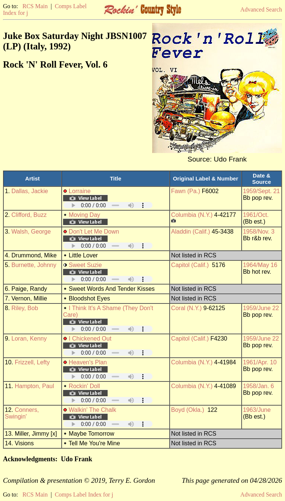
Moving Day (84, 215)
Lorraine (80, 191)
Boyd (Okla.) (187, 410)
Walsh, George (31, 231)
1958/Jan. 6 (258, 386)
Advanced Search (261, 9)
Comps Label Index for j (84, 494)
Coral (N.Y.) (186, 308)
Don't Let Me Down (94, 231)
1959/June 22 (261, 308)
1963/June (257, 410)
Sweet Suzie (85, 265)
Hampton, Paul (34, 386)
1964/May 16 (260, 265)
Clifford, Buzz (29, 215)
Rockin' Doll (84, 386)
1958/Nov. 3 (259, 231)
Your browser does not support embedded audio (108, 205)
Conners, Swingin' (22, 413)
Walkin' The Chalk (92, 410)
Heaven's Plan (88, 362)
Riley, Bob (25, 308)
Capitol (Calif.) (190, 265)
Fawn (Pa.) (185, 191)
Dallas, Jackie (30, 191)
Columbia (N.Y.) (192, 215)
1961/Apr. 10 (260, 362)
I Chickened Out (90, 338)
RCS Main (35, 6)
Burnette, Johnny (34, 265)
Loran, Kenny (29, 338)
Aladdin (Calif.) (190, 231)
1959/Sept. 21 (261, 191)
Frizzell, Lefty (32, 362)
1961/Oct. (256, 215)
